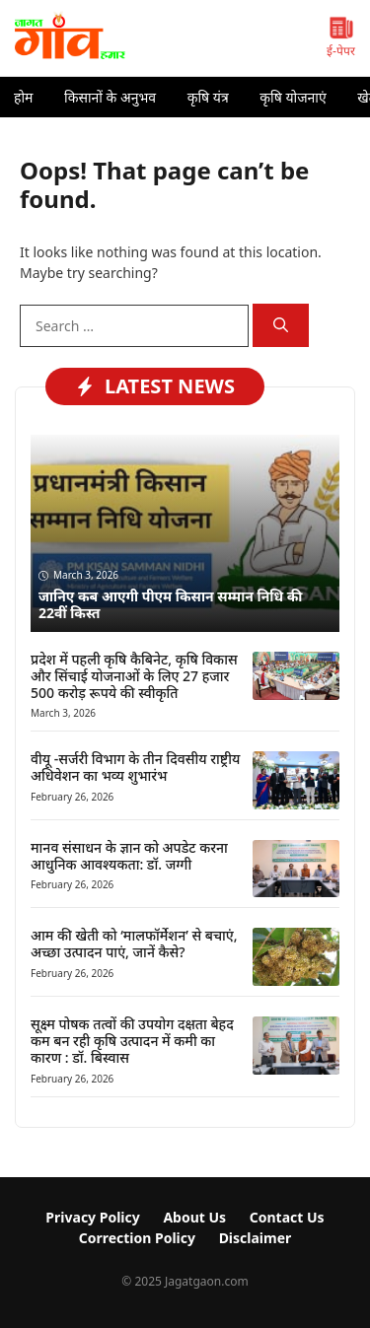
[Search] (281, 326)
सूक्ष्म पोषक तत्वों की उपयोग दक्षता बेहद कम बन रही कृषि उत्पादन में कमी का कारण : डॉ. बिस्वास (132, 1040)
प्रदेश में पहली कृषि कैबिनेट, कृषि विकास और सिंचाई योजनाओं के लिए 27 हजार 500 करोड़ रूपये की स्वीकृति (134, 676)
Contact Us (287, 1217)
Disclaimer (255, 1237)
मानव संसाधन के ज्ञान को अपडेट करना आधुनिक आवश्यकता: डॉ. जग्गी (129, 856)
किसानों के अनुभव (110, 97)
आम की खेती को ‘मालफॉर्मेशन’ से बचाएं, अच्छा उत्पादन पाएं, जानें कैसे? (134, 943)
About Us (194, 1217)
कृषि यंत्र (208, 97)
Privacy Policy (92, 1217)
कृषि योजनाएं (292, 97)
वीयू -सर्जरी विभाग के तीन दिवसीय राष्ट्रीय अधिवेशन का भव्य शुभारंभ (135, 767)
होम (23, 97)
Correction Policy (137, 1237)
